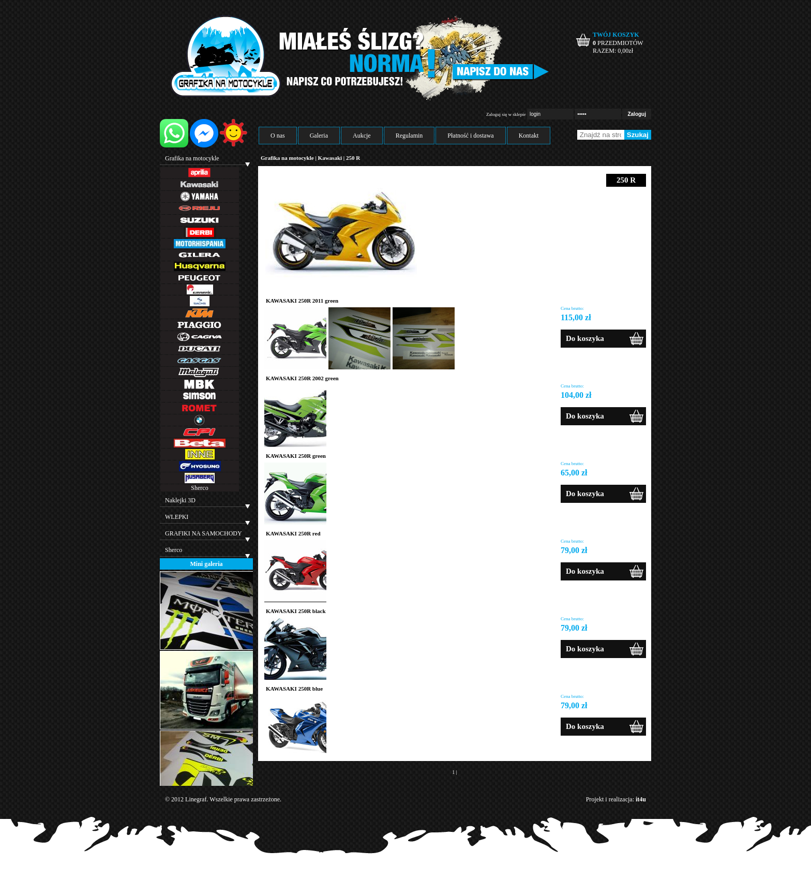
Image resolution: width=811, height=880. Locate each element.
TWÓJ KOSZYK (616, 34)
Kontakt (529, 135)
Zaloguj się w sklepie (506, 114)
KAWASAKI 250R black (296, 611)
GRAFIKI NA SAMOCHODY (203, 533)
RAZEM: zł (613, 50)
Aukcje (362, 135)
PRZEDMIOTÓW (618, 43)
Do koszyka (585, 338)
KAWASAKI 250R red (293, 533)
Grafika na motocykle (192, 158)
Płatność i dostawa (470, 135)
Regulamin (409, 135)
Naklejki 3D (180, 500)
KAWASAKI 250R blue (294, 688)
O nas (278, 135)
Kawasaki (330, 158)
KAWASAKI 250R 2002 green (302, 378)
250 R (353, 158)
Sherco (199, 487)
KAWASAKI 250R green (296, 456)
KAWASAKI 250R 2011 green (302, 300)
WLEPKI (176, 516)
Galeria (319, 135)
